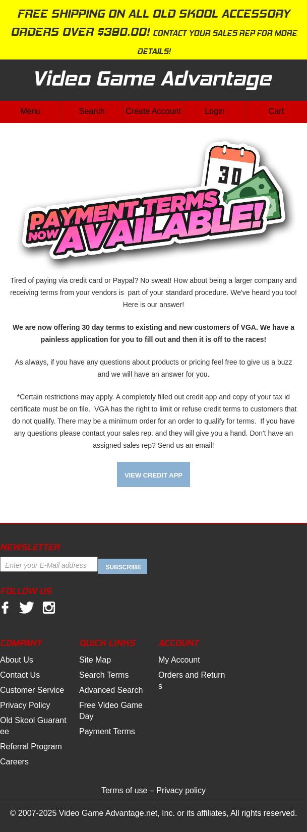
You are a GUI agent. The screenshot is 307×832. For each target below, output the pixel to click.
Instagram (48, 608)
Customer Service (32, 690)
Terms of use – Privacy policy (153, 790)
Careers (14, 761)
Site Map (95, 660)
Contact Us (20, 675)
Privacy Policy (25, 705)
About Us (16, 660)
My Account (179, 660)
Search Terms (104, 675)
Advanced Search (111, 690)
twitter (26, 608)
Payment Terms (107, 731)
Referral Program (31, 746)
